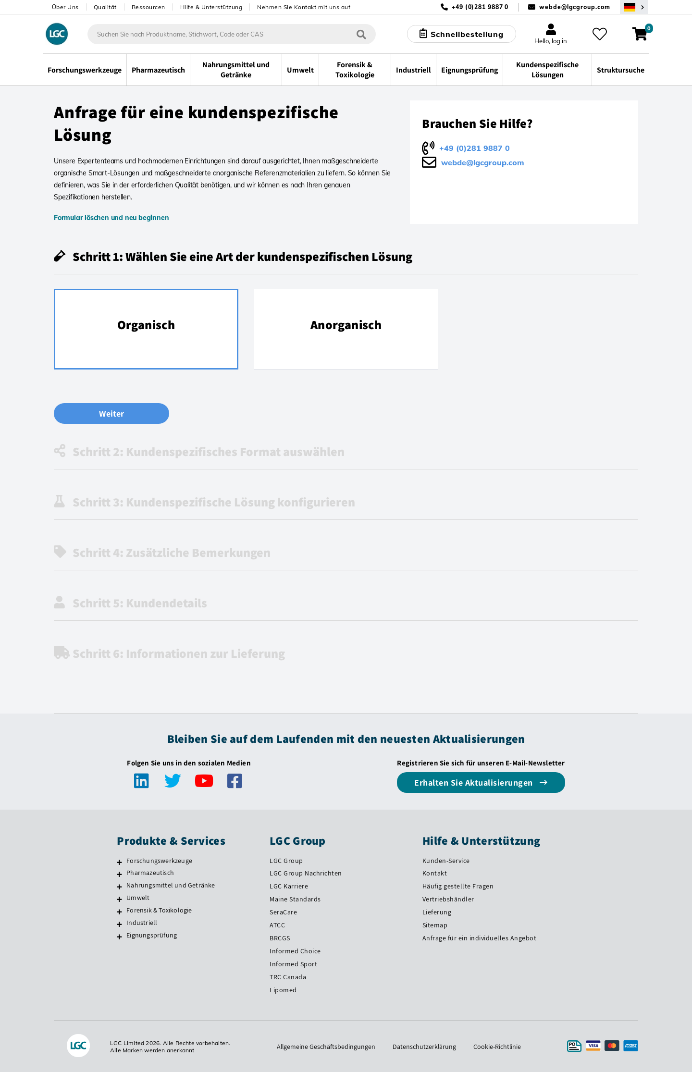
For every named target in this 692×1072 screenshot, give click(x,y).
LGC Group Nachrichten (306, 873)
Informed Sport (293, 964)
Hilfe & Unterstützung (211, 7)
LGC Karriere (289, 886)
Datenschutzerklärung (425, 1046)
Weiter (111, 413)
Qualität (105, 7)
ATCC (277, 925)
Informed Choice (295, 951)
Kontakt (434, 873)
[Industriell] (119, 924)
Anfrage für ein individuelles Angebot (479, 938)
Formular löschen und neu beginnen (111, 217)
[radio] (146, 329)
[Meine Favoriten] (600, 34)
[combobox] (231, 34)
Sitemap (435, 925)
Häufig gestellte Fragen (458, 886)
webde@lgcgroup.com (574, 7)
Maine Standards (295, 899)
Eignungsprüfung (151, 935)
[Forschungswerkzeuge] (119, 862)
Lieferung (437, 912)
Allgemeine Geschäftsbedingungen (325, 1046)
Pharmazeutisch (150, 872)
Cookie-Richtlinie (498, 1046)
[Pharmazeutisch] (119, 874)
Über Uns (65, 7)
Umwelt (137, 897)
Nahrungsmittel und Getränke (170, 885)
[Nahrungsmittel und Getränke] (119, 886)
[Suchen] (361, 34)
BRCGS (280, 938)
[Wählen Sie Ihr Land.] (634, 7)
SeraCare (283, 912)
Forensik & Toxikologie (159, 910)
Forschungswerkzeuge (159, 860)
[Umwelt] (119, 899)
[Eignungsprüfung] (119, 936)
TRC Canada (288, 977)
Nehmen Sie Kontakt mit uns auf (303, 7)
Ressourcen (148, 7)
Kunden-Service (446, 860)
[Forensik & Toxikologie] (119, 911)
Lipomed (283, 990)
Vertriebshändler (448, 899)
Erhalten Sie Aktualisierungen (474, 782)
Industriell (141, 922)
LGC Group (286, 860)
